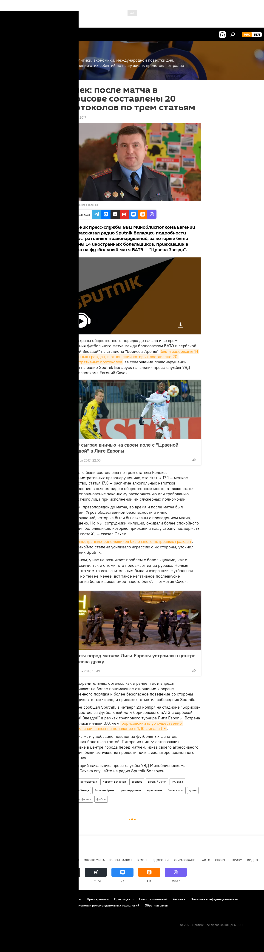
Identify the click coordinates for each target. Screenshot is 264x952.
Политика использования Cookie (29, 905)
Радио (69, 781)
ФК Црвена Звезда (77, 790)
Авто (206, 860)
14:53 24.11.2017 (74, 117)
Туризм (236, 860)
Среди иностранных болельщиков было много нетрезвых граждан (127, 541)
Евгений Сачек (157, 781)
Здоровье (161, 860)
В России (49, 860)
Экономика (94, 860)
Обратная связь (156, 905)
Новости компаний (153, 899)
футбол (101, 799)
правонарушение (130, 790)
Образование (185, 860)
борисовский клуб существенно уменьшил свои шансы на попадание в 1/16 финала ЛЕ (123, 726)
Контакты (74, 899)
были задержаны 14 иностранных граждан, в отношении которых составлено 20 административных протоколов (131, 357)
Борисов (136, 781)
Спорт (220, 860)
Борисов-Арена (104, 790)
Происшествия (88, 781)
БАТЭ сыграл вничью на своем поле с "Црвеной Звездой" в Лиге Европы (123, 448)
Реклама (179, 899)
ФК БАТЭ (177, 781)
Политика (70, 860)
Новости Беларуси (114, 781)
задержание (154, 790)
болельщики (176, 790)
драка (192, 790)
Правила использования (44, 899)
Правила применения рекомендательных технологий (99, 905)
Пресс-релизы (98, 899)
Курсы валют (120, 860)
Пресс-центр (123, 899)
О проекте (12, 899)
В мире (142, 860)
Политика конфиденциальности (214, 899)
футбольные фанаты (78, 799)
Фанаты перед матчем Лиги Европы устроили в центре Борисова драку (132, 658)
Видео (252, 860)
